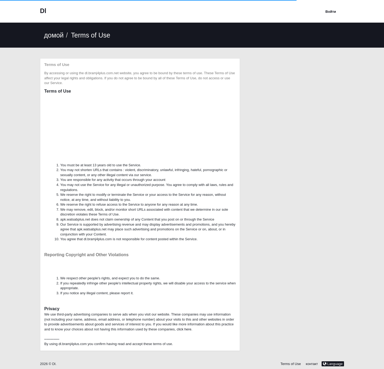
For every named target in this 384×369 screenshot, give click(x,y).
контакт (312, 364)
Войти (330, 12)
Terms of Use (291, 364)
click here (184, 329)
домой (54, 35)
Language (333, 364)
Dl (43, 10)
